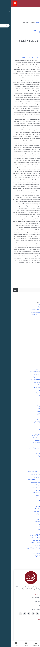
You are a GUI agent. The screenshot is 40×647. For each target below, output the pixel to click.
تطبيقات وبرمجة (34, 424)
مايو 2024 (33, 351)
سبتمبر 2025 (33, 335)
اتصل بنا (34, 635)
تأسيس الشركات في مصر (32, 408)
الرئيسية (26, 22)
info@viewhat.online (29, 601)
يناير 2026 (33, 330)
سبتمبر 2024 (33, 341)
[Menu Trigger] (4, 3)
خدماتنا (34, 629)
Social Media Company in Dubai (23, 42)
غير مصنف (35, 450)
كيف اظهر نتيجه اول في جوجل (31, 453)
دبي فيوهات (19, 57)
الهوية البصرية (35, 403)
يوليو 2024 (33, 346)
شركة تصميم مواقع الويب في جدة (30, 437)
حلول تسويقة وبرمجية (33, 429)
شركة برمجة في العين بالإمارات (29, 309)
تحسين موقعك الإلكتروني (32, 414)
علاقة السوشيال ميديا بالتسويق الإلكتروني (28, 448)
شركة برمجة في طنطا (31, 307)
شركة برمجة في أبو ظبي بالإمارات (28, 312)
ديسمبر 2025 (33, 333)
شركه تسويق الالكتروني (32, 445)
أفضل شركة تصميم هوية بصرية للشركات (28, 380)
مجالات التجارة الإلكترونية (32, 456)
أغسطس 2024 (32, 343)
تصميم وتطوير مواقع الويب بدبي (30, 422)
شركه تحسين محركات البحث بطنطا (30, 443)
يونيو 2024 (33, 349)
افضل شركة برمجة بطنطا (32, 398)
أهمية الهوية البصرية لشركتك (31, 393)
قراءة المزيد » (35, 266)
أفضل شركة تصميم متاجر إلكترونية (30, 374)
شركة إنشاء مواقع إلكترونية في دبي (29, 435)
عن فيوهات (33, 626)
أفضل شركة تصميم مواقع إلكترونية (29, 377)
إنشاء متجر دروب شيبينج (32, 395)
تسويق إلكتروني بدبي (27, 57)
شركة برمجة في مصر (31, 304)
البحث (37, 283)
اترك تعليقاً (35, 57)
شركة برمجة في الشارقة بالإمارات (28, 315)
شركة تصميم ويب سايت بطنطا (31, 440)
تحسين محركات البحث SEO (32, 411)
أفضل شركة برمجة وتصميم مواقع (30, 369)
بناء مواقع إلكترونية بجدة (32, 406)
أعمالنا (34, 632)
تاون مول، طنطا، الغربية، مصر (27, 598)
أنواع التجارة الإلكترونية (33, 390)
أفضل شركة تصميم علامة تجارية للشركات (28, 372)
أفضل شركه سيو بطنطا (32, 385)
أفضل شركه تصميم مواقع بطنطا (30, 382)
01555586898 (30, 605)
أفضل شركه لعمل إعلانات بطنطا (30, 387)
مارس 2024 (33, 354)
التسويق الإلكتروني (33, 400)
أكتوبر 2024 (33, 338)
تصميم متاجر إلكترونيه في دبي (31, 419)
